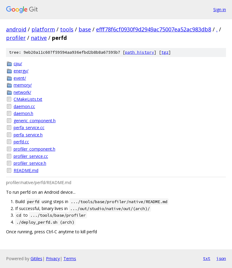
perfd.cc (21, 142)
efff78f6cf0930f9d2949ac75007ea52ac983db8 (153, 29)
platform (43, 29)
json (221, 258)
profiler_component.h (34, 149)
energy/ (21, 71)
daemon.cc (24, 106)
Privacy (53, 258)
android (16, 29)
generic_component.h (35, 120)
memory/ (23, 85)
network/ (22, 92)
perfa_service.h (28, 135)
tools (66, 29)
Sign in (219, 9)
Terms (69, 258)
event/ (20, 78)
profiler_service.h (30, 163)
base (85, 29)
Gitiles (36, 258)
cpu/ (18, 63)
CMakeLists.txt (28, 99)
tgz (165, 52)
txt (206, 258)
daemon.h (23, 113)
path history (139, 52)
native (39, 37)
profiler (16, 37)
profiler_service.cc (31, 156)
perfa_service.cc (29, 127)
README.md (26, 170)
